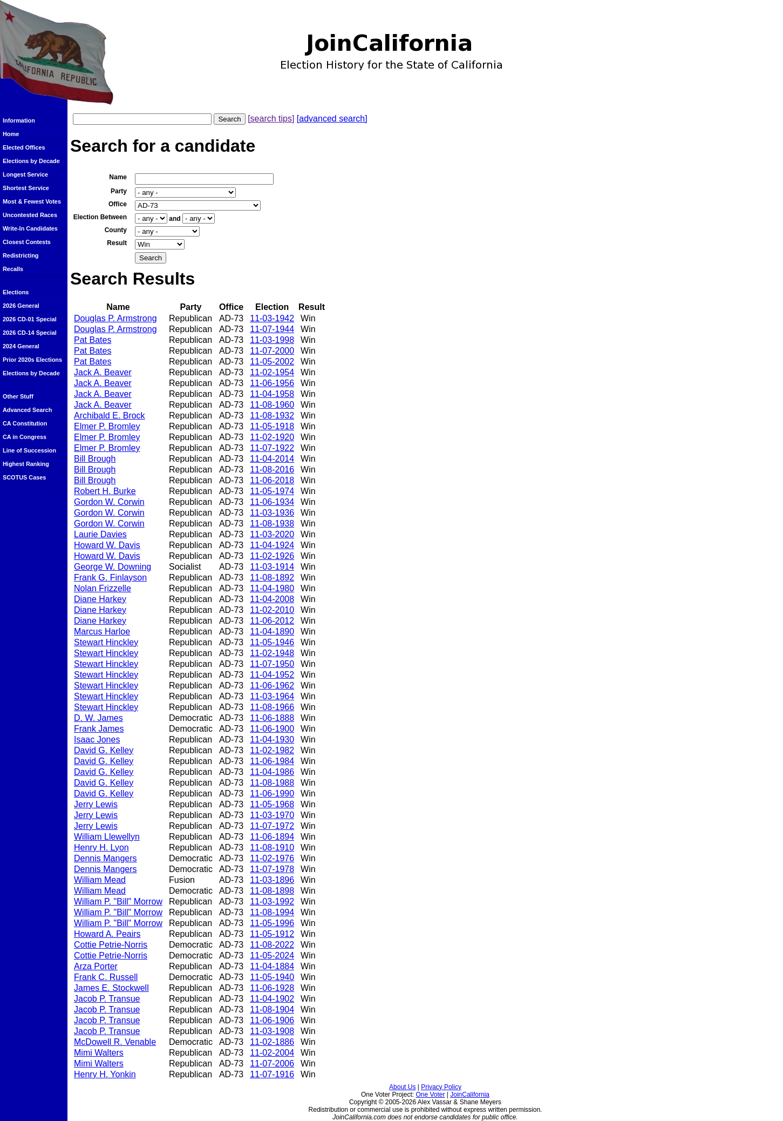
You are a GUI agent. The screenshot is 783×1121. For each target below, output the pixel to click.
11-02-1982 (272, 750)
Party (119, 191)
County (116, 230)
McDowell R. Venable (115, 1041)
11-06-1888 (272, 717)
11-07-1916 (272, 1074)
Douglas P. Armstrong (115, 318)
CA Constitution (25, 423)
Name (118, 177)
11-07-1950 (272, 663)
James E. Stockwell (111, 987)
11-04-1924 (272, 545)
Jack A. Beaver (103, 372)
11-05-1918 (272, 426)
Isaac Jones (97, 739)
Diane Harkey (100, 599)
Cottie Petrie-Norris (110, 944)
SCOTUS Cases (24, 477)
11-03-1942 (272, 318)
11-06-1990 (272, 793)
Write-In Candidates (30, 228)
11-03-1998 (272, 340)
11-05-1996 (272, 923)
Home (11, 134)
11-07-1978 (272, 869)
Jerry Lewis (96, 804)
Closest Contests (27, 242)
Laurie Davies (100, 534)
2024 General (21, 346)
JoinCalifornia (469, 1094)
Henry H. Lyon (101, 847)
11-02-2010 (272, 609)
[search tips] (271, 118)
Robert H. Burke (105, 491)
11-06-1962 (272, 685)
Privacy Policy (441, 1087)
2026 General (21, 305)
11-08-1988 (272, 782)
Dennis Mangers (105, 858)
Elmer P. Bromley (107, 426)
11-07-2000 (272, 350)
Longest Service (25, 174)
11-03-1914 (272, 566)
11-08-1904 (272, 1009)
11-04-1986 (272, 771)
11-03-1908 (272, 1031)
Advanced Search (27, 410)
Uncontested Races (30, 215)
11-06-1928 (272, 987)
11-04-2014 (272, 458)
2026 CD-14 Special (30, 332)
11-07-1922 (272, 448)
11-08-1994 (272, 912)
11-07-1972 (272, 825)
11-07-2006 (272, 1063)
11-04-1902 (272, 998)
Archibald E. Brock (109, 415)
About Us (402, 1087)
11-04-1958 (272, 394)
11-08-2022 (272, 944)
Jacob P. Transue (107, 998)
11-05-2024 (272, 955)
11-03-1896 (272, 879)
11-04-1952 (272, 674)
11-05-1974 (272, 491)
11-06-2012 (272, 620)
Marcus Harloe (102, 631)
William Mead (100, 879)
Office (117, 204)
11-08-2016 (272, 469)
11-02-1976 (272, 858)
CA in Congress (24, 437)
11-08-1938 (272, 523)
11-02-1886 (272, 1041)
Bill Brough (94, 458)
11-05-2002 (272, 361)
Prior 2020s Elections (32, 359)
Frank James (99, 728)
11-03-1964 (272, 696)
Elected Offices (24, 147)
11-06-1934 (272, 502)
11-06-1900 (272, 728)
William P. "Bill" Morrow (118, 901)
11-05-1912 (272, 933)
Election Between (100, 217)
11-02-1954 (272, 372)
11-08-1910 (272, 847)
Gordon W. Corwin (109, 502)
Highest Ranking (26, 464)
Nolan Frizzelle (102, 588)
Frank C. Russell (106, 977)
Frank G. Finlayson (110, 577)
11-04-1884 (272, 966)
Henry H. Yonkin (105, 1074)
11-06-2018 (272, 480)
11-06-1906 (272, 1020)
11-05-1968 (272, 804)
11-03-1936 (272, 512)
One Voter (430, 1094)
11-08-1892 (272, 577)
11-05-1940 (272, 977)
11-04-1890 (272, 631)
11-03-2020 (272, 534)
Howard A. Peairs (107, 933)
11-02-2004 (272, 1052)
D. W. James (98, 717)
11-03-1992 (272, 901)
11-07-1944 (272, 329)
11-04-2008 (272, 599)
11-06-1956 (272, 383)
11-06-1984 (272, 761)
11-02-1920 (272, 437)
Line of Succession (29, 450)
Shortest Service (26, 188)
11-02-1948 (272, 653)
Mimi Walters (99, 1052)
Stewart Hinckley (106, 642)
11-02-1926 (272, 555)
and (174, 218)
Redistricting (20, 255)
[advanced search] (332, 118)
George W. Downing (112, 566)
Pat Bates (92, 340)
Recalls (13, 269)
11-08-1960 (272, 404)
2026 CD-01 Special (30, 319)
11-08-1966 (272, 707)
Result (117, 243)
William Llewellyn (107, 836)
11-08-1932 (272, 415)
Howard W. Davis (107, 545)
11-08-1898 (272, 890)
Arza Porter (96, 966)
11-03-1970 (272, 815)
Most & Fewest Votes (32, 201)
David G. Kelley (103, 750)
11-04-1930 (272, 739)
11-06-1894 (272, 836)
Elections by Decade (31, 161)
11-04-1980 (272, 588)
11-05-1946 (272, 642)
